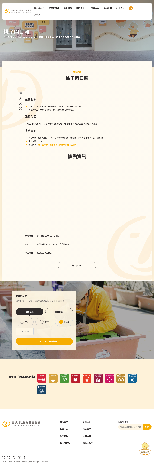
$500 (66, 321)
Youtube (14, 457)
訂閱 (147, 427)
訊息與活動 (54, 8)
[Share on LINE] (20, 109)
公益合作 (95, 8)
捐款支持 (39, 14)
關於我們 (64, 422)
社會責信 (121, 8)
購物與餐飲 (82, 8)
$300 (47, 321)
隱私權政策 (88, 443)
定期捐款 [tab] (30, 311)
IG (9, 457)
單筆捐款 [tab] (59, 311)
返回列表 (77, 265)
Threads (24, 457)
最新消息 (64, 429)
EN (130, 8)
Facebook (4, 457)
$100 (27, 321)
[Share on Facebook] (20, 99)
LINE (19, 457)
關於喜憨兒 (40, 8)
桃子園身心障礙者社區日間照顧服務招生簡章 (57, 144)
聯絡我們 (108, 8)
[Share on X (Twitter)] (20, 104)
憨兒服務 (68, 8)
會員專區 (87, 436)
